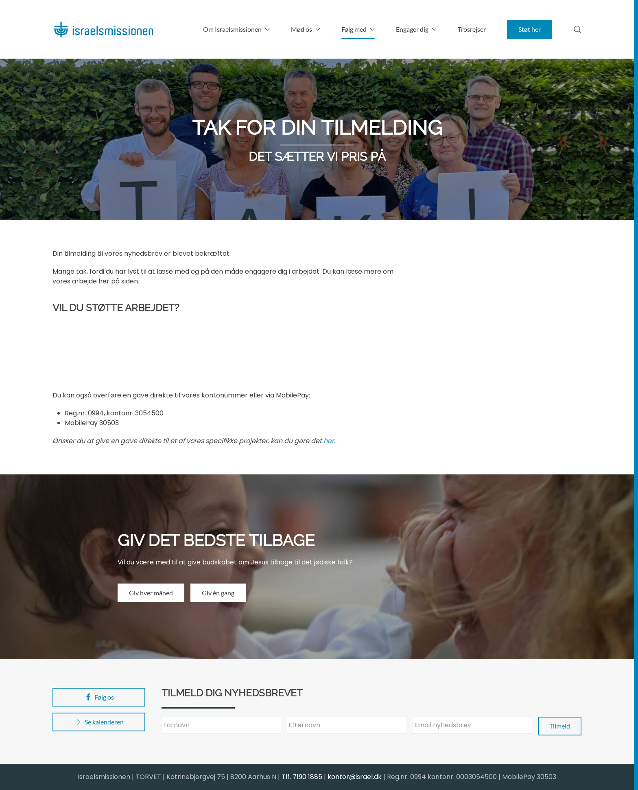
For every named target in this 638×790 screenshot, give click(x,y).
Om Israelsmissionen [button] (236, 29)
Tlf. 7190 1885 (302, 776)
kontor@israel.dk (355, 776)
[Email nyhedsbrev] (472, 725)
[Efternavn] (346, 725)
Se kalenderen (99, 722)
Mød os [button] (305, 29)
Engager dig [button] (416, 29)
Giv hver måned (151, 593)
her (328, 440)
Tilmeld (559, 726)
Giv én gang (218, 593)
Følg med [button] (358, 29)
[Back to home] (103, 29)
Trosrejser (472, 29)
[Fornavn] (221, 725)
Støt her (529, 29)
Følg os (99, 697)
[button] (577, 29)
